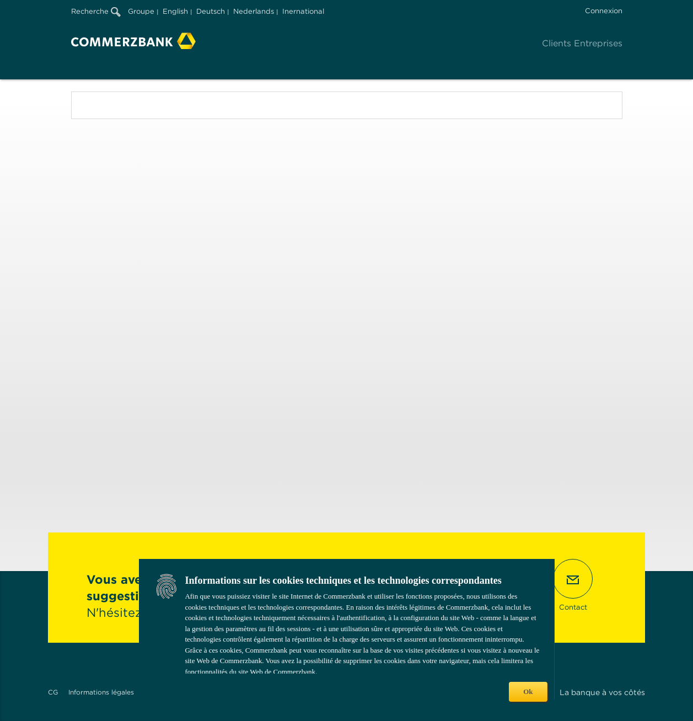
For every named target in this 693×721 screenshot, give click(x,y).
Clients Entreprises (582, 43)
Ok (528, 691)
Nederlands (253, 11)
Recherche (96, 11)
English (175, 11)
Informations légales (101, 692)
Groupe (141, 11)
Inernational (303, 11)
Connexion (603, 11)
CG (53, 692)
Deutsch (210, 11)
